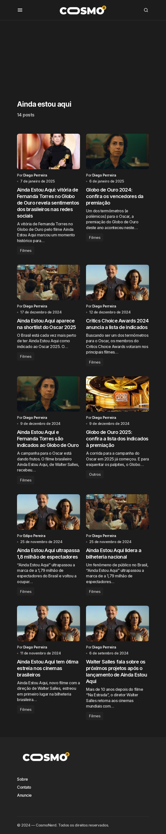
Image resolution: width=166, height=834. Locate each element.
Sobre (22, 779)
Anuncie (24, 795)
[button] (20, 10)
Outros (94, 474)
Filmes (25, 250)
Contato (24, 787)
